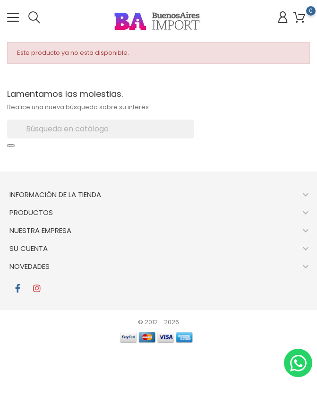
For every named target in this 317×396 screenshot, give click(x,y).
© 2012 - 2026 (158, 322)
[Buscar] (100, 129)
